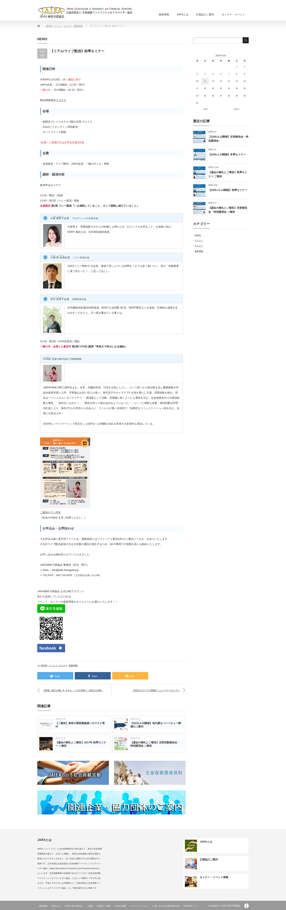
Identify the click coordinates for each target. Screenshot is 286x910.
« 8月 (205, 109)
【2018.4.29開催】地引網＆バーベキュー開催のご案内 (155, 725)
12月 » (237, 109)
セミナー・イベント (233, 14)
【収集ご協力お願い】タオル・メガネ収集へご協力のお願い (73, 690)
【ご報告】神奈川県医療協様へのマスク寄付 (80, 725)
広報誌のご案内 (205, 14)
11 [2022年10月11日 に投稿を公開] (205, 81)
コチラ (62, 100)
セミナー (68, 26)
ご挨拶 (90, 906)
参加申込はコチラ (50, 185)
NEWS (49, 26)
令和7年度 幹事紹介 (74, 906)
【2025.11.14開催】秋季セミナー (227, 190)
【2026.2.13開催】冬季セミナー (227, 154)
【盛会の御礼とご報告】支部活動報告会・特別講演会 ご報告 (155, 744)
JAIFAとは (183, 14)
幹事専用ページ (190, 906)
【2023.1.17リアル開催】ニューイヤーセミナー (156, 690)
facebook (246, 906)
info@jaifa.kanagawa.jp (65, 570)
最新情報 (164, 14)
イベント (58, 26)
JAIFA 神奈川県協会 (231, 905)
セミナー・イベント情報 (214, 877)
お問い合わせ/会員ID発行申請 (166, 906)
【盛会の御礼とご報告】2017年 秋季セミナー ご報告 (80, 744)
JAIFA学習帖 (120, 906)
